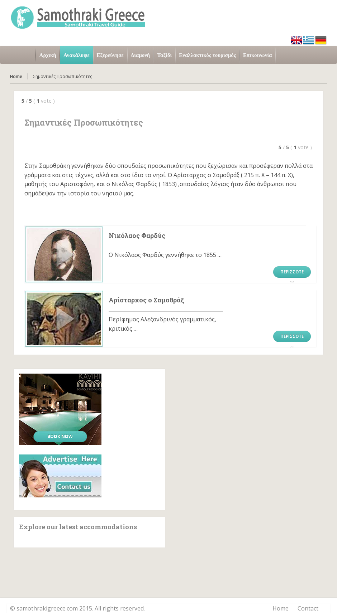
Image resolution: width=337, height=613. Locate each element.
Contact (308, 608)
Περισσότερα (292, 273)
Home (16, 76)
